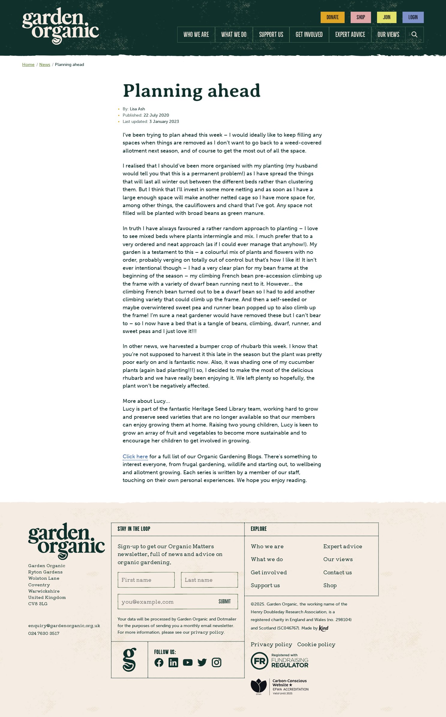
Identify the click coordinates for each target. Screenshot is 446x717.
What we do (234, 35)
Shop (361, 17)
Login (413, 17)
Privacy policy (271, 644)
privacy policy (207, 632)
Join (387, 17)
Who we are (196, 35)
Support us (271, 35)
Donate (333, 17)
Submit (225, 601)
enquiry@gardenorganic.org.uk (64, 625)
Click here (135, 456)
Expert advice (350, 35)
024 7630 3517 (43, 633)
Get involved (309, 35)
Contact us (337, 572)
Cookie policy (316, 644)
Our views (388, 35)
